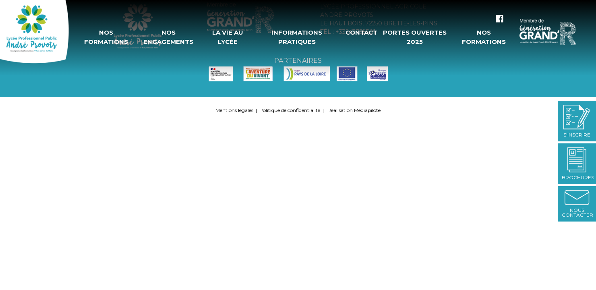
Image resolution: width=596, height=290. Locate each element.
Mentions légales (234, 110)
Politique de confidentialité (289, 110)
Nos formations (106, 37)
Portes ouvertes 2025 (415, 37)
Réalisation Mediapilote (354, 110)
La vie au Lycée (227, 37)
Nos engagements (168, 37)
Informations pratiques (296, 37)
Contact (361, 32)
